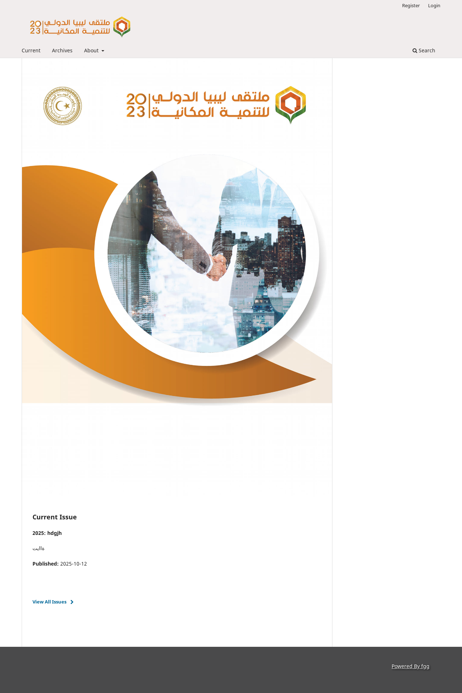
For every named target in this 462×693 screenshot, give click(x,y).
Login (434, 5)
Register (411, 5)
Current (31, 50)
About (92, 50)
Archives (62, 50)
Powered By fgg (411, 666)
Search (424, 50)
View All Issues (49, 601)
